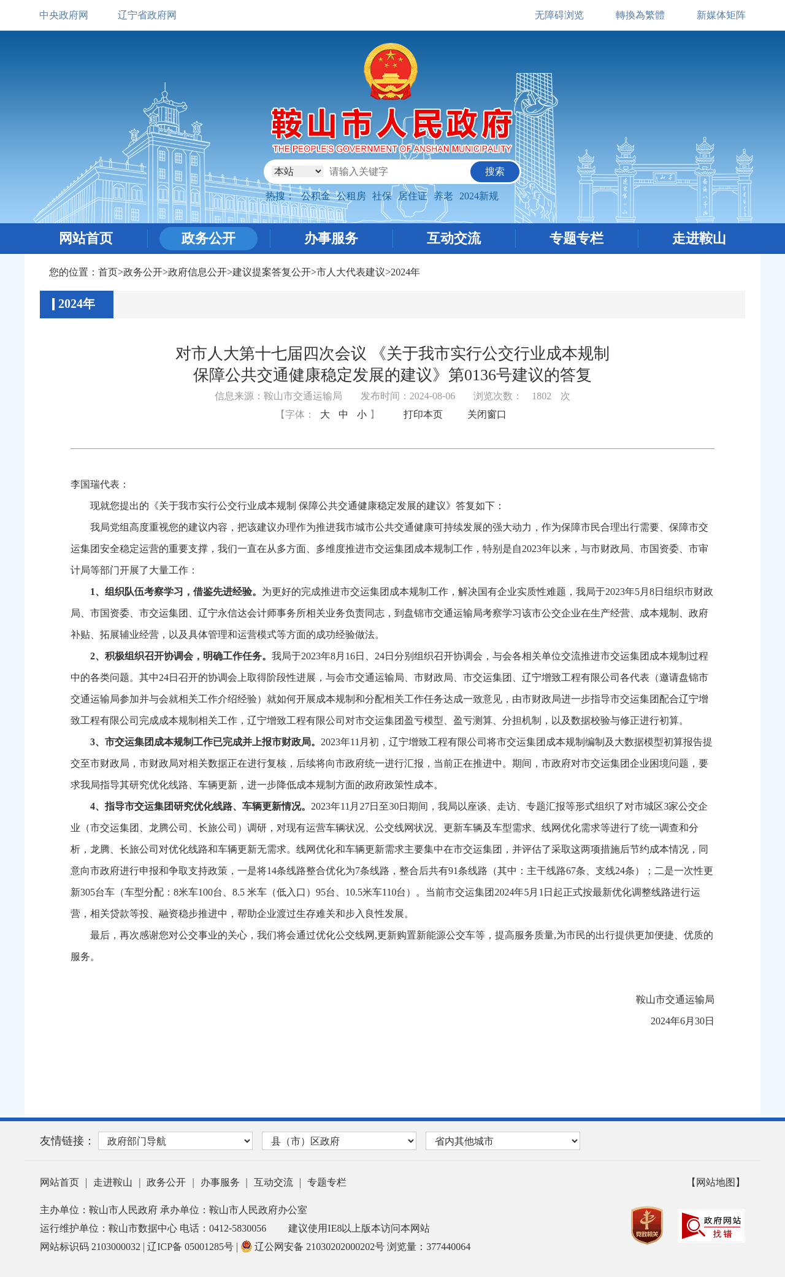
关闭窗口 (487, 414)
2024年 (405, 272)
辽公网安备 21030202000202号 (313, 1246)
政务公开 (209, 238)
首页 (108, 272)
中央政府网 (63, 15)
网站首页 (86, 238)
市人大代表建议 (350, 272)
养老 (443, 196)
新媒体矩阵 (721, 15)
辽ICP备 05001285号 (191, 1246)
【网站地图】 (715, 1182)
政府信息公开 (197, 272)
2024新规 (479, 196)
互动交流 (454, 238)
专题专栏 (576, 238)
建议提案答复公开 (271, 272)
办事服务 (331, 238)
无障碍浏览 (559, 15)
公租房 (351, 196)
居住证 (412, 196)
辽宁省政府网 (147, 15)
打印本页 (423, 414)
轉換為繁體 (640, 15)
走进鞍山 (699, 238)
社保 (382, 196)
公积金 (316, 196)
